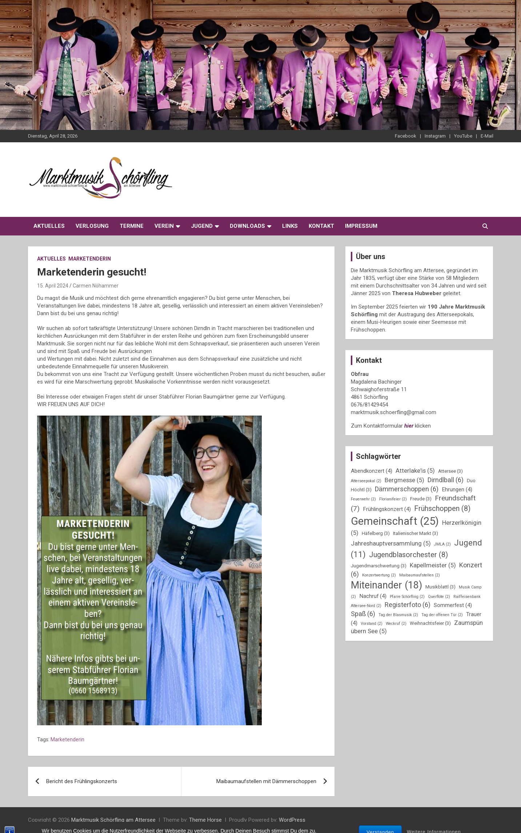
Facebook (405, 136)
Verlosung (92, 226)
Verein (164, 226)
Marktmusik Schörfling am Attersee (113, 820)
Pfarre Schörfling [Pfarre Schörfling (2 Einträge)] (407, 596)
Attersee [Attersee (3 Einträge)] (450, 471)
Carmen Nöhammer (96, 286)
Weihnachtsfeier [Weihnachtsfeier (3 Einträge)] (430, 623)
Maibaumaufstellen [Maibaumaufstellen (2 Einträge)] (419, 575)
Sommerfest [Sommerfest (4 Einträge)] (453, 605)
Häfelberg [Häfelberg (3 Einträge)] (376, 533)
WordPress (292, 820)
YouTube (463, 136)
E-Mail (487, 136)
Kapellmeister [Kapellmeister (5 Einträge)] (433, 565)
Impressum (361, 226)
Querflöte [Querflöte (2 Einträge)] (439, 596)
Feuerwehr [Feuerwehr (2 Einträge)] (363, 499)
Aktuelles (49, 226)
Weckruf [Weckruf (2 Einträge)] (396, 623)
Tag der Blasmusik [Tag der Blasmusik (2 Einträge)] (398, 614)
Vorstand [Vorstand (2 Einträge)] (371, 623)
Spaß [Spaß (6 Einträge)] (363, 614)
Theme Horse (205, 820)
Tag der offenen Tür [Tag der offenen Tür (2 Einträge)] (442, 614)
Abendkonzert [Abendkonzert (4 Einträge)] (371, 471)
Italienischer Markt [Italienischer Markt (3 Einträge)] (415, 533)
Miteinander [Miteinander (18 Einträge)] (386, 585)
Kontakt (321, 226)
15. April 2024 (52, 286)
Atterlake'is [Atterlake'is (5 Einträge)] (415, 470)
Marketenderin (89, 259)
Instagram (435, 136)
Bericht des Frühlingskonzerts (81, 781)
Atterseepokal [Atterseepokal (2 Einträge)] (366, 481)
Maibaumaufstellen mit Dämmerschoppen (266, 781)
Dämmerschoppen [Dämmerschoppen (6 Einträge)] (406, 489)
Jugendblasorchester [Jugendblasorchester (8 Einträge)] (408, 554)
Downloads (247, 226)
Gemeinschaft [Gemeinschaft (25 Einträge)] (395, 521)
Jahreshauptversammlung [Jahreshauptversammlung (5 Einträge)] (391, 543)
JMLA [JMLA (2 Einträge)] (442, 544)
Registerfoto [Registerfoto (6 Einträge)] (407, 604)
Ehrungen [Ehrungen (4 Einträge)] (457, 489)
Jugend (202, 226)
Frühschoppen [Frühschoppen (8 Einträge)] (442, 508)
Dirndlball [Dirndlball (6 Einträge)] (446, 480)
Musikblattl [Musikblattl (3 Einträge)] (440, 587)
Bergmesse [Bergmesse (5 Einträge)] (404, 480)
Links (290, 226)
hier (408, 426)
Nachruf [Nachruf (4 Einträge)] (372, 596)
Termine (132, 226)
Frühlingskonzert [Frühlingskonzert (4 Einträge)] (387, 509)
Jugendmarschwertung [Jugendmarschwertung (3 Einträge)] (378, 565)
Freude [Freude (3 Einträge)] (421, 498)
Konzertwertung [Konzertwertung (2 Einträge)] (379, 575)
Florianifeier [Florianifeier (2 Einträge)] (393, 499)
